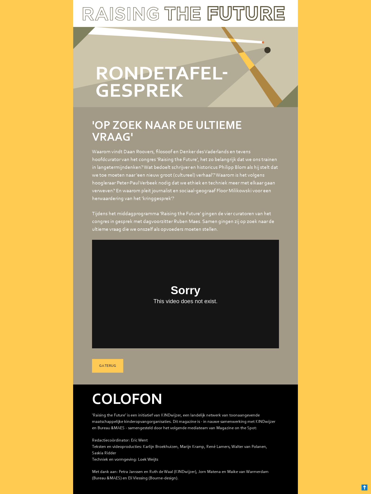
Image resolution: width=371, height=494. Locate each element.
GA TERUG (107, 366)
